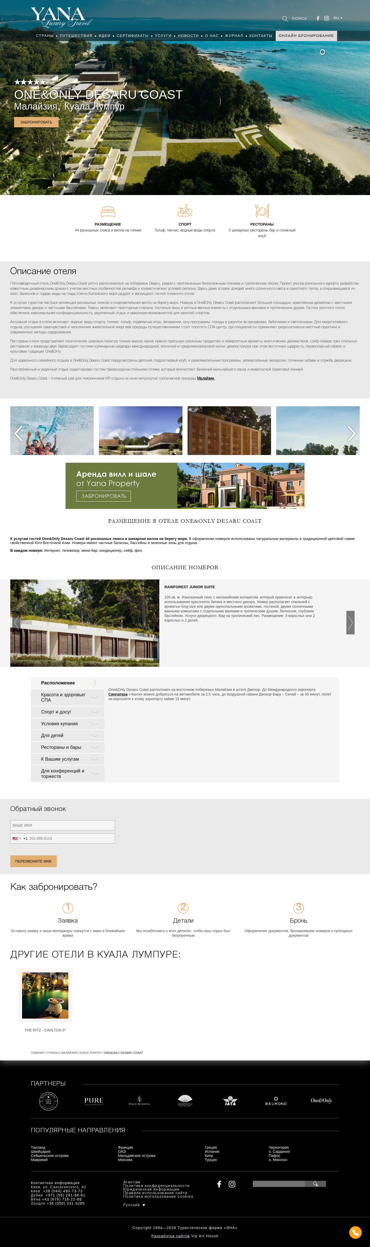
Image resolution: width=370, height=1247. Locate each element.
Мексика (125, 1160)
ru (336, 18)
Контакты (261, 36)
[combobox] (19, 838)
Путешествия (76, 36)
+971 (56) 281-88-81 (66, 1195)
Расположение (58, 682)
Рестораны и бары (61, 747)
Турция (211, 1160)
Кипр (209, 1156)
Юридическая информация (151, 1189)
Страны (45, 36)
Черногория (279, 1147)
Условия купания (59, 723)
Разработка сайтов (170, 1236)
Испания (212, 1151)
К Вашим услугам (60, 759)
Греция (211, 1147)
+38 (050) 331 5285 (66, 1203)
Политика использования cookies (158, 1196)
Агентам (132, 1182)
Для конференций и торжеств (62, 773)
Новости (188, 36)
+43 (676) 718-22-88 (62, 1199)
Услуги (163, 36)
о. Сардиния (279, 1151)
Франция (125, 1147)
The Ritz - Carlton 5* (45, 1030)
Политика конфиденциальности (156, 1186)
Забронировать (36, 122)
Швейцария (40, 1151)
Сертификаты (133, 36)
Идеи (104, 36)
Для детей (52, 735)
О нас (212, 36)
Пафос (274, 1156)
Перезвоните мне (33, 861)
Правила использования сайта (155, 1193)
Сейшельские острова (50, 1156)
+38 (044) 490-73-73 (63, 1191)
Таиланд (38, 1147)
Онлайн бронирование (306, 36)
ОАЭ (122, 1151)
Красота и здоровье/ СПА (63, 697)
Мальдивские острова (136, 1156)
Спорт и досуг (56, 711)
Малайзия (36, 106)
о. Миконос (278, 1160)
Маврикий (39, 1160)
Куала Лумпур (94, 106)
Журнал (234, 36)
